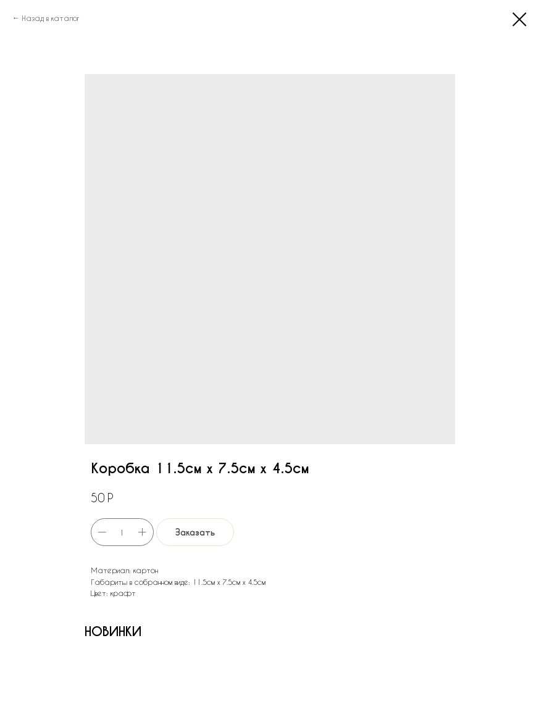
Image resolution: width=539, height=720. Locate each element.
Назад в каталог (51, 18)
